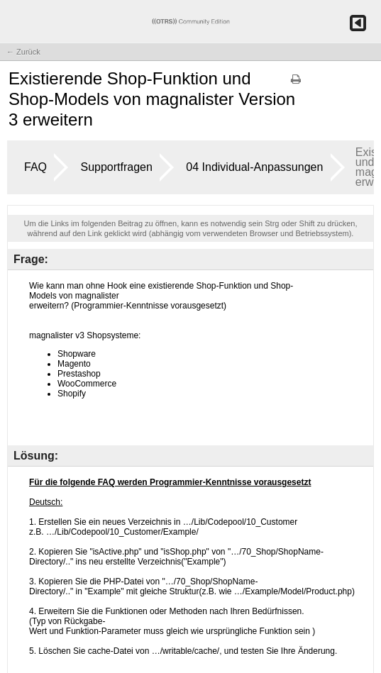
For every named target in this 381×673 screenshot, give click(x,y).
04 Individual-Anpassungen (254, 167)
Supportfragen (116, 167)
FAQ (35, 167)
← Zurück (23, 52)
